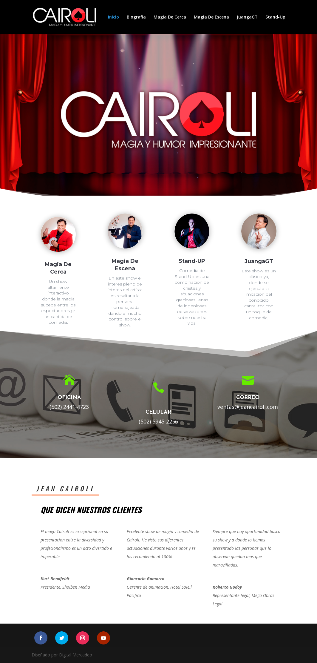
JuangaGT (247, 17)
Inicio (113, 17)
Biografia (136, 17)
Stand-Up (275, 17)
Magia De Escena (211, 17)
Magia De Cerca (170, 17)
